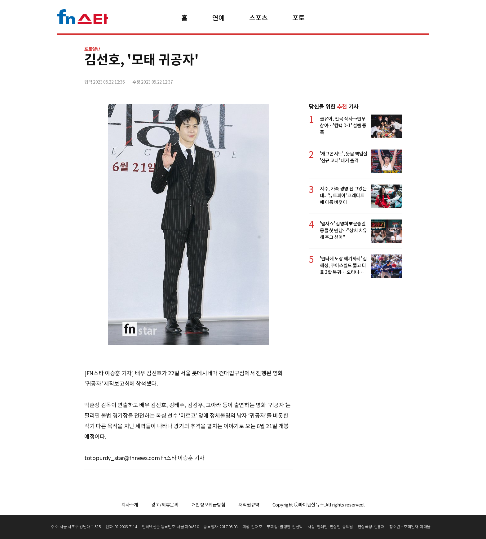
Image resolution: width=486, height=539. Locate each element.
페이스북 (355, 79)
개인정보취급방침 (208, 505)
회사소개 (130, 505)
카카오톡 (383, 79)
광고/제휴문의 (165, 505)
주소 (396, 79)
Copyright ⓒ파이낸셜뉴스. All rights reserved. (318, 505)
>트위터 (369, 79)
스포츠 (258, 18)
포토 (298, 18)
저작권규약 (248, 505)
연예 (218, 18)
